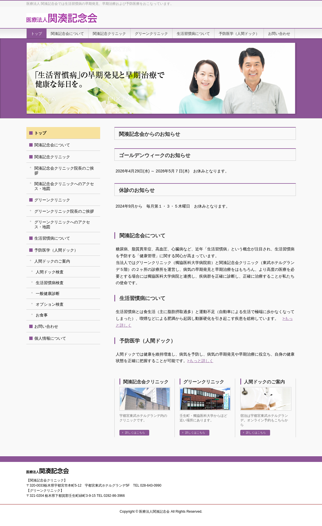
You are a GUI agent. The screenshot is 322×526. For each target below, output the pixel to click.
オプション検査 (50, 304)
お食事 (42, 315)
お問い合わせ (46, 326)
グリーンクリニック (203, 381)
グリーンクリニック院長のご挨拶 (64, 211)
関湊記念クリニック (52, 157)
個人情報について (50, 338)
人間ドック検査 (50, 272)
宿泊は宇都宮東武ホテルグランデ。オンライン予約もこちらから (264, 420)
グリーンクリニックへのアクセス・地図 (62, 224)
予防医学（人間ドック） (56, 250)
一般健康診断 (48, 293)
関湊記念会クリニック (146, 381)
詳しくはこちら (135, 432)
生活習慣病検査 (50, 282)
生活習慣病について (52, 238)
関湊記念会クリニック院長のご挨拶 (64, 170)
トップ (40, 133)
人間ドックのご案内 (264, 381)
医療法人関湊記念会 (154, 512)
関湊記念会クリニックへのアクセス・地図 (64, 186)
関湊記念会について (52, 145)
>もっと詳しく (200, 360)
